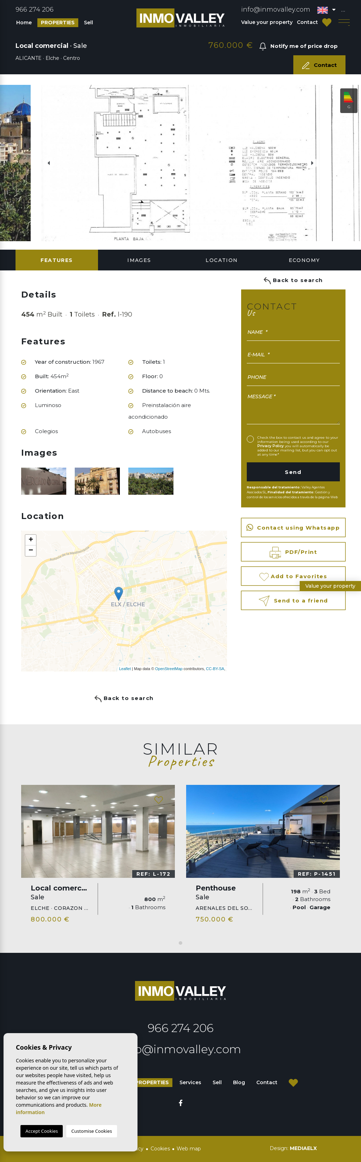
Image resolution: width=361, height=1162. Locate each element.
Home (24, 22)
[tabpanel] (98, 857)
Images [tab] (139, 260)
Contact (307, 22)
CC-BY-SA (215, 669)
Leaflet (125, 669)
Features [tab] (57, 260)
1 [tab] (180, 943)
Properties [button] (58, 22)
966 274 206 (35, 9)
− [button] (31, 550)
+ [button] (31, 540)
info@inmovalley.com (275, 9)
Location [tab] (222, 260)
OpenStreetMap (169, 669)
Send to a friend (293, 601)
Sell (88, 22)
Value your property (267, 22)
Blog (239, 1082)
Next (316, 163)
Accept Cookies (41, 1131)
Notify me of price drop (298, 46)
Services (190, 1082)
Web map (189, 1148)
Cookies (160, 1148)
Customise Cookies (91, 1131)
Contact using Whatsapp (293, 527)
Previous (45, 163)
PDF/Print (293, 552)
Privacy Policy (271, 446)
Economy (304, 260)
